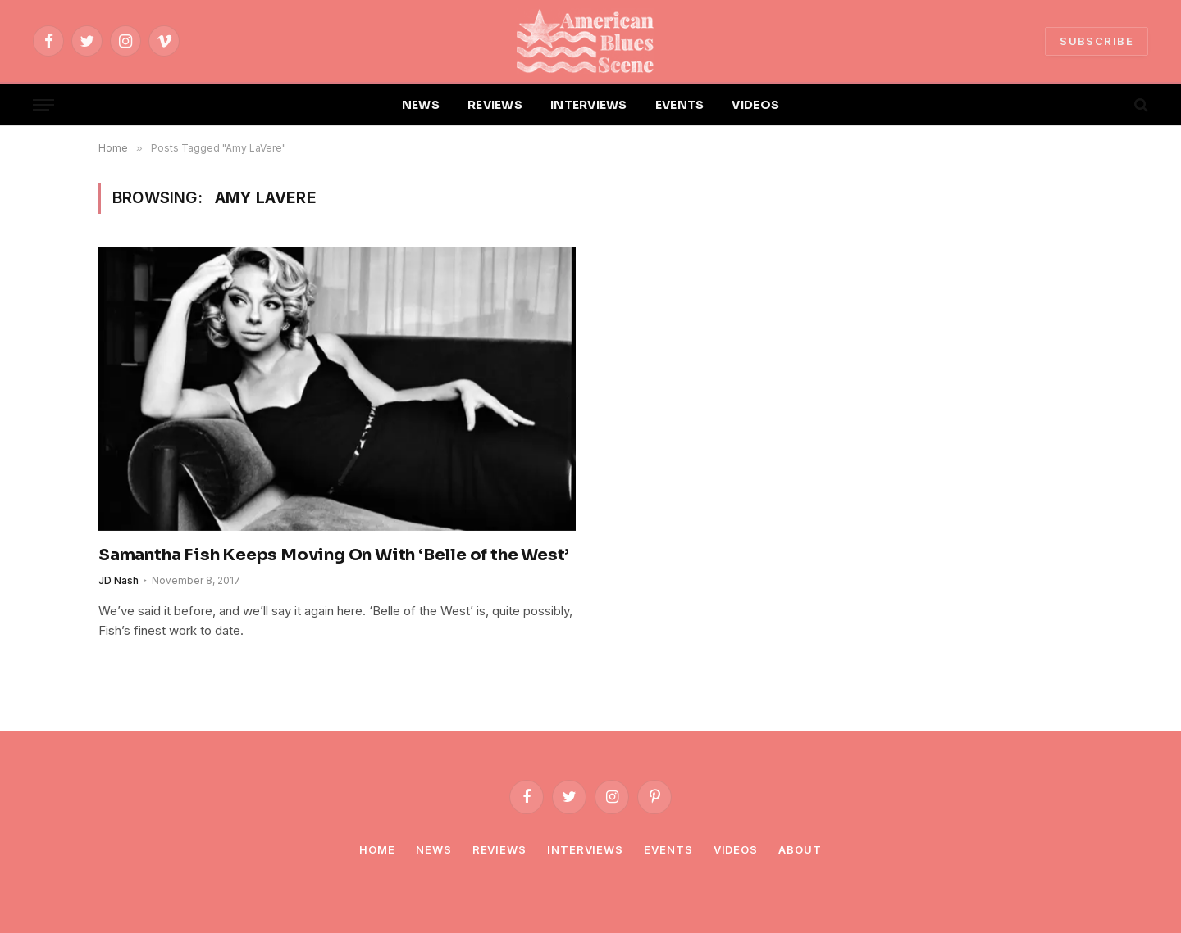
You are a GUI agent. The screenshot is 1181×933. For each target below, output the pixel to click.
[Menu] (43, 105)
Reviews (499, 849)
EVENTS (679, 104)
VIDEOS (755, 104)
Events (668, 849)
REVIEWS (494, 104)
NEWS (421, 104)
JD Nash (118, 580)
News (434, 849)
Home (377, 849)
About (800, 849)
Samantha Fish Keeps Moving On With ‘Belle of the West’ (333, 555)
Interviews (585, 849)
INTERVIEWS (588, 104)
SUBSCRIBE (1096, 41)
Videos (736, 849)
